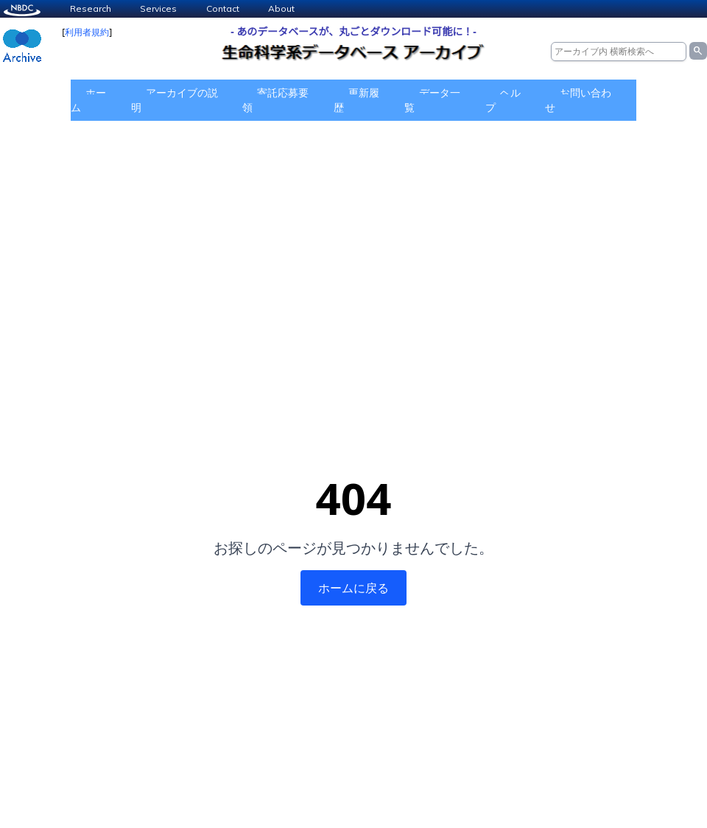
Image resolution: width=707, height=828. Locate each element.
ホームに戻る (353, 588)
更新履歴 (356, 99)
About (281, 8)
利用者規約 (87, 32)
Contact (222, 8)
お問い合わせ (578, 99)
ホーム (88, 99)
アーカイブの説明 (174, 99)
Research (90, 8)
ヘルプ (503, 99)
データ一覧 (432, 99)
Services (158, 8)
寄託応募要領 (275, 99)
